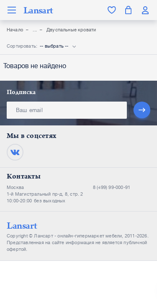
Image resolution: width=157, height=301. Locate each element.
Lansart (38, 10)
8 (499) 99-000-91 (111, 187)
